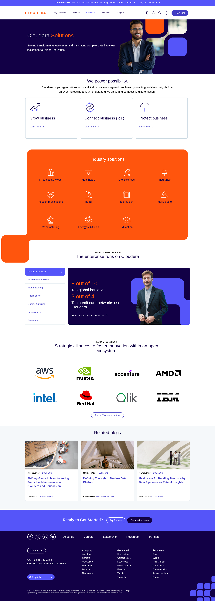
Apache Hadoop (32, 593)
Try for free (116, 520)
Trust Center (158, 562)
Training (121, 573)
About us (68, 536)
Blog (154, 554)
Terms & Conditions (59, 591)
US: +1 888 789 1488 (39, 559)
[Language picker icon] (166, 14)
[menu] (153, 12)
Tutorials (121, 577)
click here (119, 593)
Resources (106, 13)
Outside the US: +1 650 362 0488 (46, 563)
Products (76, 13)
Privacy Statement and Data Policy (76, 591)
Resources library (160, 573)
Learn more (37, 127)
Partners (154, 536)
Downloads (122, 562)
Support (120, 13)
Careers (88, 536)
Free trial (180, 13)
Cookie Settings (125, 591)
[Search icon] (159, 13)
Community (158, 565)
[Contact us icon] (147, 13)
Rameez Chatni (157, 496)
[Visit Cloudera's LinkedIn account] (45, 536)
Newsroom (132, 536)
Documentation (159, 569)
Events (155, 558)
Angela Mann (101, 496)
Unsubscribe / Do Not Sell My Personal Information (103, 591)
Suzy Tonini (111, 496)
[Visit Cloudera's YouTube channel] (53, 536)
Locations (87, 569)
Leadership (110, 536)
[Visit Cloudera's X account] (37, 536)
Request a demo (140, 520)
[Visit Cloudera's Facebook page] (30, 536)
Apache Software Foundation (86, 593)
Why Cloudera (59, 13)
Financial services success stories (89, 315)
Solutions (90, 13)
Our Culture (88, 562)
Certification (123, 554)
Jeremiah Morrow (46, 496)
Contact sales (124, 558)
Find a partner (124, 565)
